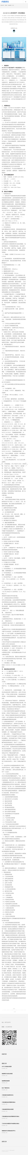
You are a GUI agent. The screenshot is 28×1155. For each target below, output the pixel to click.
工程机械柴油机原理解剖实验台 (8, 1102)
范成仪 (6, 5)
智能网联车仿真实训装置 (7, 1073)
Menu (25, 1)
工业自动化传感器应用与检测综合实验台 (10, 1123)
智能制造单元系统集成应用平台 (8, 1130)
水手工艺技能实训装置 (6, 1066)
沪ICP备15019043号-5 (5, 1151)
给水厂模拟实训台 (6, 1087)
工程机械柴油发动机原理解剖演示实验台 (10, 1116)
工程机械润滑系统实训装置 (7, 1109)
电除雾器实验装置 (6, 1080)
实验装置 (9, 5)
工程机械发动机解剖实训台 (7, 1095)
